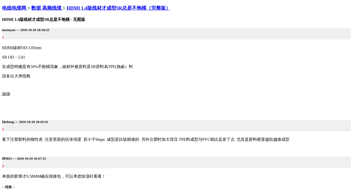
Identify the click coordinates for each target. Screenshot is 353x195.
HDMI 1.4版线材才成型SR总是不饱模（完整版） (119, 8)
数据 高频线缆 (47, 8)
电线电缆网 (14, 8)
